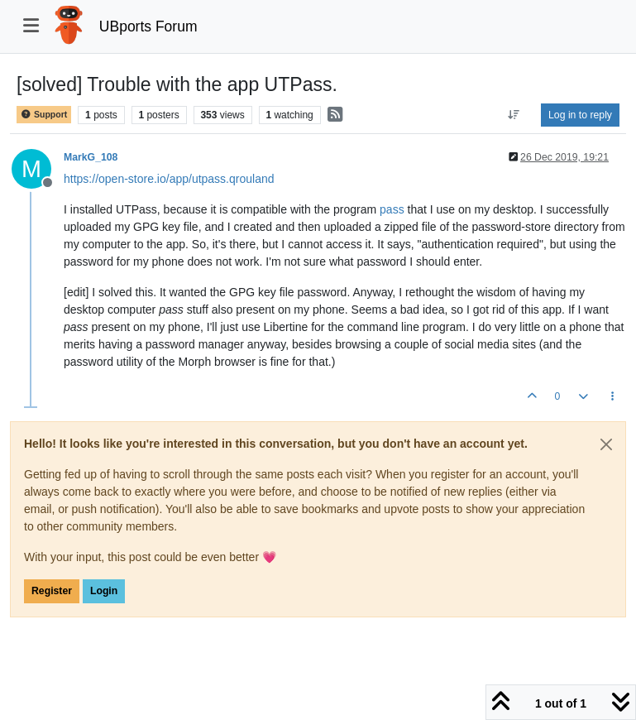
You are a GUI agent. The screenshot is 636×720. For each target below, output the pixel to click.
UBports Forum (148, 26)
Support (44, 114)
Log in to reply (580, 115)
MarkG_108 (90, 157)
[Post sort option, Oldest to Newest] (514, 115)
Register (51, 591)
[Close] (606, 444)
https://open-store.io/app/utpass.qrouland (169, 178)
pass (392, 209)
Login (103, 591)
